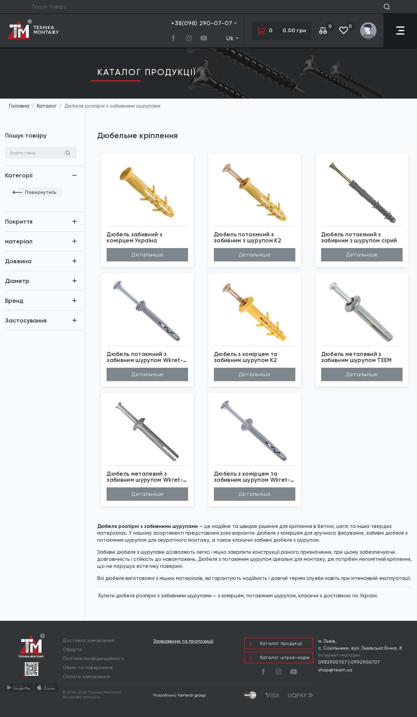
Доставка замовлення (88, 640)
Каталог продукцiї (146, 72)
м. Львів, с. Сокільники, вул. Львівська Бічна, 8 (360, 644)
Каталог (47, 106)
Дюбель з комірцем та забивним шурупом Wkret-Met (252, 477)
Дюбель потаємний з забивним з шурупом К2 (247, 237)
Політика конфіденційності (93, 658)
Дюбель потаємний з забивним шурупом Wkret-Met (145, 357)
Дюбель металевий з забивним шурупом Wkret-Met (145, 477)
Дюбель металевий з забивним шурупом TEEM (356, 357)
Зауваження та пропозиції (183, 641)
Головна (19, 106)
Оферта (72, 649)
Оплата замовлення (86, 676)
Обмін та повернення (88, 667)
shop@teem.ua (335, 669)
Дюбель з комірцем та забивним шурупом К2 (246, 357)
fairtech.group (191, 695)
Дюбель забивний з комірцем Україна (134, 237)
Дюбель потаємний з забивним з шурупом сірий (359, 237)
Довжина (18, 261)
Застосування (26, 320)
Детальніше (147, 254)
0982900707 (332, 662)
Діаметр (17, 281)
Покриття (19, 222)
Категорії (19, 175)
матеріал (19, 241)
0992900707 (365, 662)
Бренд (14, 301)
